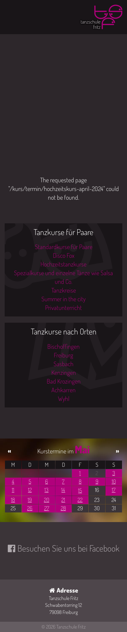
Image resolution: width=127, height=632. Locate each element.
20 (46, 499)
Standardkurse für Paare (63, 247)
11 (13, 489)
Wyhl (63, 398)
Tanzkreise (63, 290)
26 (29, 508)
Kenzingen (63, 372)
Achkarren (63, 390)
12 (30, 489)
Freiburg (63, 355)
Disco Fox (63, 255)
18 (13, 499)
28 (63, 508)
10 (114, 481)
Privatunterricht (63, 307)
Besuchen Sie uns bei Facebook (68, 548)
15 (80, 490)
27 (46, 508)
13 (47, 489)
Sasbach (63, 364)
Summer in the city (63, 299)
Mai (82, 449)
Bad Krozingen (64, 381)
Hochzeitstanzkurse (63, 264)
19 (30, 499)
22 (80, 499)
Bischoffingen (63, 346)
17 (113, 489)
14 (63, 489)
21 (63, 499)
